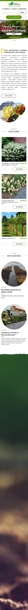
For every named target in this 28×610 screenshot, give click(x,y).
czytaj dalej (8, 95)
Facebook (5, 9)
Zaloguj (13, 9)
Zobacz (14, 33)
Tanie (16, 3)
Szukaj (22, 12)
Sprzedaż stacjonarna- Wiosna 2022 (11, 291)
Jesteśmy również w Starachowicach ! (10, 333)
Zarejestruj (22, 9)
